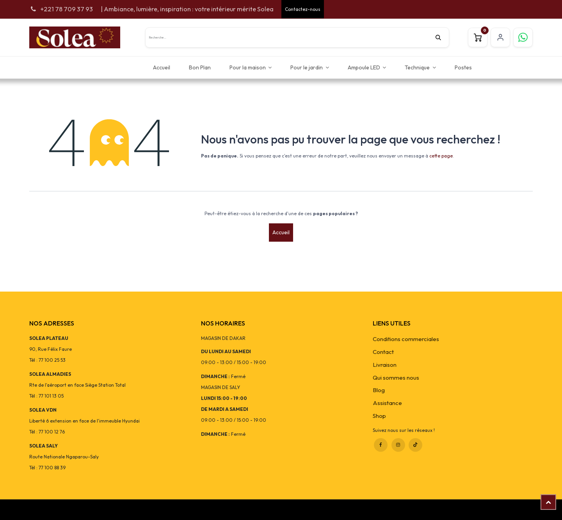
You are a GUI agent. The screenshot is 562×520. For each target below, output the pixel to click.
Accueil (281, 232)
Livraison (385, 364)
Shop (379, 415)
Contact (383, 352)
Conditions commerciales (406, 339)
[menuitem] (162, 67)
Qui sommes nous (396, 377)
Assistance (387, 403)
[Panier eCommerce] (477, 37)
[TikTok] (415, 445)
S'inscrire (500, 37)
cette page (441, 156)
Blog (379, 390)
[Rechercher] (442, 37)
